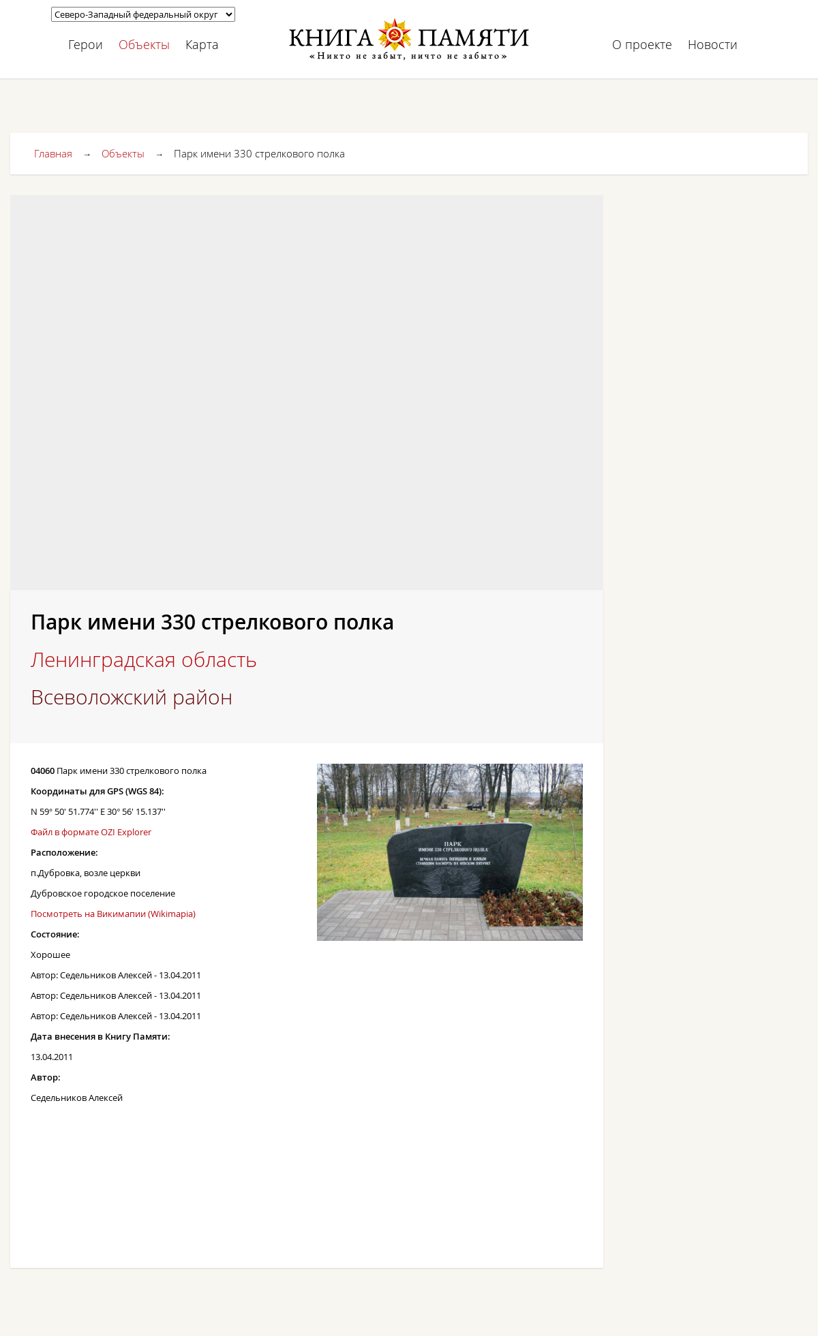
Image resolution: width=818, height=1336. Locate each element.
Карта (202, 44)
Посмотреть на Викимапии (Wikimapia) (113, 913)
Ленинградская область (144, 659)
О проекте (642, 44)
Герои (85, 44)
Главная (53, 153)
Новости (713, 44)
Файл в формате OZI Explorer (91, 832)
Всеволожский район (131, 697)
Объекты (144, 44)
